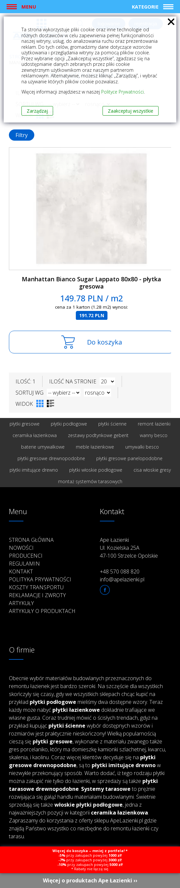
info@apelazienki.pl (122, 579)
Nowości (21, 547)
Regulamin (24, 563)
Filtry (21, 135)
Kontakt (21, 571)
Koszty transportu (36, 587)
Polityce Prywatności (122, 92)
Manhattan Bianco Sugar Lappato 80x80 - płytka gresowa (91, 283)
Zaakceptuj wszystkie (130, 111)
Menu (28, 6)
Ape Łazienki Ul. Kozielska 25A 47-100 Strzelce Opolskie (129, 547)
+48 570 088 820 (119, 571)
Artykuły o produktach (42, 611)
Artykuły (21, 603)
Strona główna (31, 539)
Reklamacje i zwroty (37, 595)
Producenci (26, 555)
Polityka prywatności (40, 579)
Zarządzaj (37, 111)
